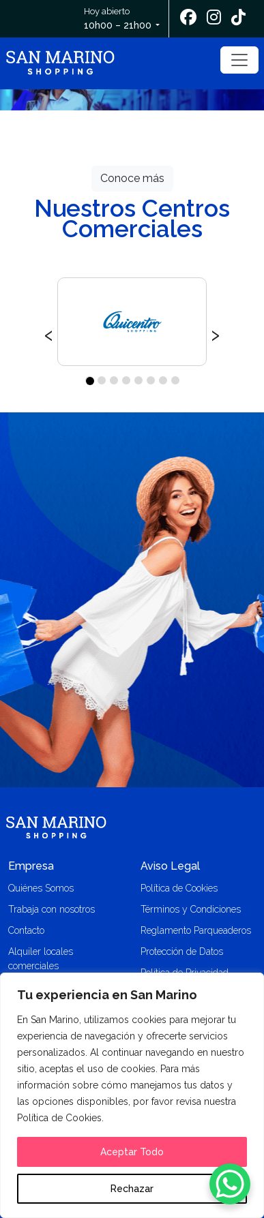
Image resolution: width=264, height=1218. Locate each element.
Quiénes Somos (41, 888)
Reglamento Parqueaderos (196, 930)
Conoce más (132, 178)
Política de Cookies (179, 888)
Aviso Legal (170, 865)
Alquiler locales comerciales (40, 958)
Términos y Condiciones (191, 909)
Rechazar (132, 1188)
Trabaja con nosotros (51, 909)
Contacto (26, 930)
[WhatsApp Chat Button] (229, 1183)
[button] (89, 380)
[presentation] (49, 333)
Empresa (31, 865)
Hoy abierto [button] (118, 19)
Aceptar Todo (132, 1151)
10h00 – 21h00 (117, 25)
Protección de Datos (182, 951)
